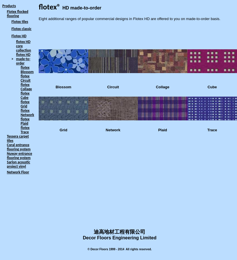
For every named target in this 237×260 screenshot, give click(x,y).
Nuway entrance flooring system (19, 155)
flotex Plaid (25, 121)
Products (9, 6)
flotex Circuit (26, 78)
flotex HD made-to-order (23, 58)
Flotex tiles (19, 21)
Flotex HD (18, 36)
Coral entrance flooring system (19, 147)
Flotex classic (21, 29)
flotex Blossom (27, 69)
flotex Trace (25, 130)
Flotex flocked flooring (17, 13)
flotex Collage (26, 87)
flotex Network (27, 112)
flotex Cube (25, 95)
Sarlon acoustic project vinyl (18, 164)
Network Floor (18, 172)
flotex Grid (25, 104)
